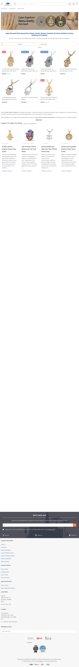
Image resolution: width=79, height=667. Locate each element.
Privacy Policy (51, 529)
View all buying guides (30, 123)
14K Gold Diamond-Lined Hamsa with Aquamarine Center (68, 70)
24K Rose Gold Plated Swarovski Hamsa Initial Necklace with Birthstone (48, 98)
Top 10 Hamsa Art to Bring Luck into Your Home (29, 149)
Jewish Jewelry (12, 8)
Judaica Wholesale (6, 550)
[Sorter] (59, 44)
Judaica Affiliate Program (7, 553)
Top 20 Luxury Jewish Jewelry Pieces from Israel (68, 149)
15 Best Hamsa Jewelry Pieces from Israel (9, 149)
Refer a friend (4, 585)
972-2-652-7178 (7, 604)
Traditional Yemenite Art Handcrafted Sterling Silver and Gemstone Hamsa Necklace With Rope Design (29, 70)
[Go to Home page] (7, 4)
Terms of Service (5, 577)
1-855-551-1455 (7, 621)
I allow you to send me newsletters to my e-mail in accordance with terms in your (30, 529)
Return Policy (4, 575)
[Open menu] (2, 4)
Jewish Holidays (5, 561)
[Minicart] (77, 4)
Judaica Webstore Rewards (8, 588)
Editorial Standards (6, 558)
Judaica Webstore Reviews (8, 556)
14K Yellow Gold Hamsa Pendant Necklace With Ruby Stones (10, 70)
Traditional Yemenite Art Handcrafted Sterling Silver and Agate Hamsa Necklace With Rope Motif (48, 70)
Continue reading (7, 171)
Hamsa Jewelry (21, 8)
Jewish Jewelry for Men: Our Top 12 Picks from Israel (49, 149)
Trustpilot (29, 642)
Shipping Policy (5, 572)
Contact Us (4, 547)
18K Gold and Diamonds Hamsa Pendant (29, 98)
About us (3, 544)
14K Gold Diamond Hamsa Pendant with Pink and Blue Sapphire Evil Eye (9, 98)
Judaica (41, 661)
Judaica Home (4, 8)
